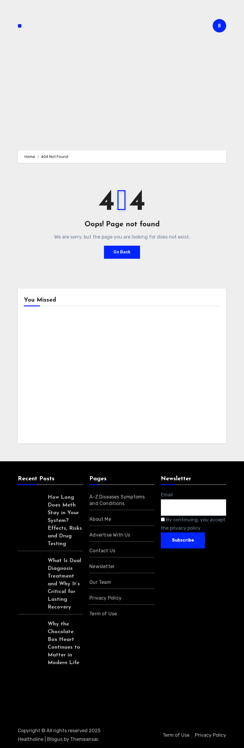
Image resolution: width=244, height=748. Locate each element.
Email (167, 495)
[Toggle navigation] (19, 26)
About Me (100, 519)
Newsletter (102, 566)
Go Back (122, 252)
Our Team (100, 582)
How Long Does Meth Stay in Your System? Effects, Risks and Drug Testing (65, 521)
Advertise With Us (109, 535)
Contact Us (102, 550)
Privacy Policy (105, 598)
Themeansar (84, 739)
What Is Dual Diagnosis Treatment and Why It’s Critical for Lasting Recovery (64, 584)
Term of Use (103, 614)
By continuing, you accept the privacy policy (193, 524)
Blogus (55, 739)
